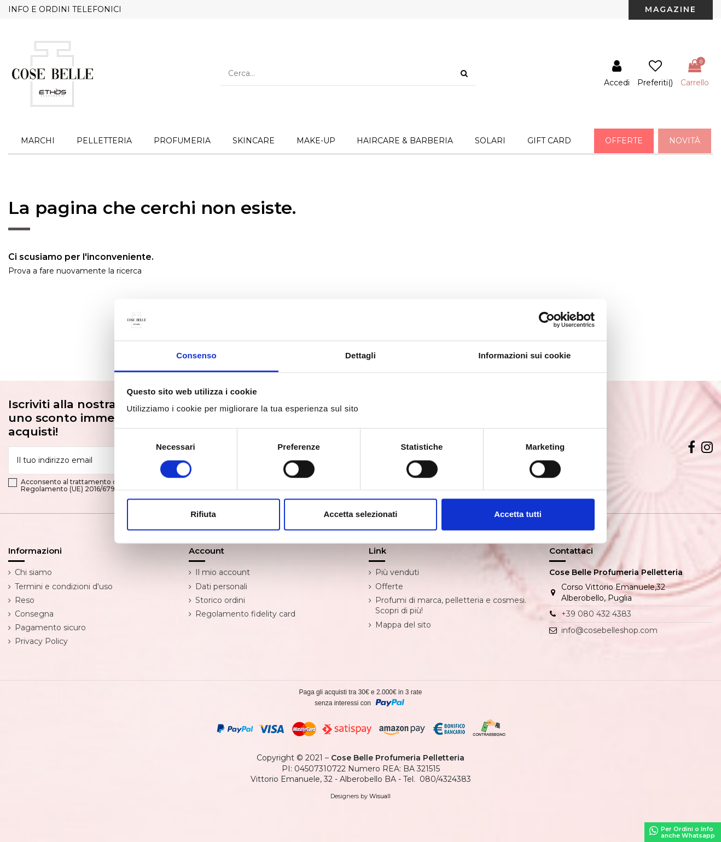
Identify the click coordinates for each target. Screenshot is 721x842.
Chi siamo (33, 572)
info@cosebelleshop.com (609, 630)
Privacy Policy (41, 641)
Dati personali (221, 586)
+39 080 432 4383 (596, 614)
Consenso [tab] (196, 356)
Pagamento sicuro (50, 627)
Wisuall (380, 796)
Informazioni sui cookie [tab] (525, 356)
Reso (24, 600)
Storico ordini (220, 600)
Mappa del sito (403, 625)
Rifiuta (203, 514)
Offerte (389, 586)
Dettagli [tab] (360, 356)
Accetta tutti (518, 514)
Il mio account (222, 572)
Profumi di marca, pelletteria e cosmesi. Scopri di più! (450, 605)
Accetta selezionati (360, 514)
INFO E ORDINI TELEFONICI (64, 9)
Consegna (34, 614)
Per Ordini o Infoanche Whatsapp (682, 832)
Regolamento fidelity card (245, 614)
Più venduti (397, 572)
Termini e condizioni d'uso (64, 586)
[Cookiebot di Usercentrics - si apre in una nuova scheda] (547, 319)
